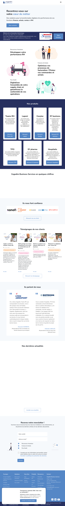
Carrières (5, 482)
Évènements (40, 479)
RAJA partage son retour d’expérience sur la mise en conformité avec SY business (24, 246)
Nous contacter (13, 25)
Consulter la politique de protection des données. (33, 456)
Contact (49, 474)
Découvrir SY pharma (32, 162)
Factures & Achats (19, 480)
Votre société (22, 434)
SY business (55, 116)
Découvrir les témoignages (32, 276)
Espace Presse (6, 487)
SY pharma (32, 149)
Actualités (40, 477)
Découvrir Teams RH (10, 135)
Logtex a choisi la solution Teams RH (8, 244)
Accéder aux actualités (32, 410)
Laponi (25, 116)
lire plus (5, 271)
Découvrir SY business (55, 135)
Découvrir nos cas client (32, 218)
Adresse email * (23, 439)
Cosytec (40, 116)
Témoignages (41, 485)
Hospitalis (52, 149)
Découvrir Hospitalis (52, 162)
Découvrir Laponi (25, 135)
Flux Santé (17, 482)
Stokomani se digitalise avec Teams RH (54, 244)
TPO (12, 149)
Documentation (41, 483)
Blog (39, 481)
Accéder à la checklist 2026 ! (28, 500)
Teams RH (9, 116)
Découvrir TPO (12, 162)
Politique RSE (6, 484)
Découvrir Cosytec (40, 135)
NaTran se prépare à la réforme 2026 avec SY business (39, 245)
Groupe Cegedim (7, 477)
